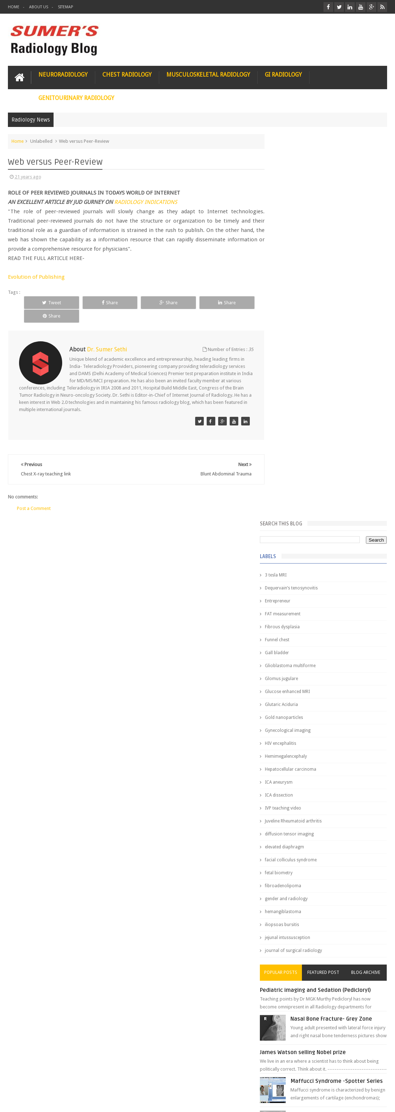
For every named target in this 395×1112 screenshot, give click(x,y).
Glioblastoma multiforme (304, 279)
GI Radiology (283, 74)
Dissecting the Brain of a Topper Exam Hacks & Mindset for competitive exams (321, 1036)
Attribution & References (115, 1079)
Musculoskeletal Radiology (208, 74)
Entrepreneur (291, 215)
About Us (38, 7)
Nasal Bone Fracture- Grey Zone (345, 633)
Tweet (45, 302)
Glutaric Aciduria (295, 318)
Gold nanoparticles (298, 331)
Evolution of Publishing (36, 276)
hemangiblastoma (297, 525)
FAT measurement (296, 228)
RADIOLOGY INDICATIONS (145, 202)
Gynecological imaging (301, 344)
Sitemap (65, 7)
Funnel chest (291, 253)
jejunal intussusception (301, 551)
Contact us (368, 1079)
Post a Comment (34, 494)
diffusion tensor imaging (303, 448)
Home (13, 7)
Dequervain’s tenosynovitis (305, 202)
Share (93, 302)
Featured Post (330, 586)
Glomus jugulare (295, 292)
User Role (25, 1079)
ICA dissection (293, 409)
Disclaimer (62, 1079)
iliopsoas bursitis (296, 538)
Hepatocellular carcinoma (304, 383)
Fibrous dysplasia (296, 240)
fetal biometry (292, 486)
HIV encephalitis (294, 357)
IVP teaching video (297, 422)
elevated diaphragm (298, 461)
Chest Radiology (127, 74)
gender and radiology (300, 512)
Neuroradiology (63, 74)
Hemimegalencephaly (300, 370)
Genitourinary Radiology (76, 97)
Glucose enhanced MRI (301, 305)
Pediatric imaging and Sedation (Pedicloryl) (329, 604)
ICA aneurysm (292, 396)
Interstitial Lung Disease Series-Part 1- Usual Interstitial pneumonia (344, 740)
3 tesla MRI (289, 189)
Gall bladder (291, 266)
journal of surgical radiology (307, 564)
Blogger (377, 1100)
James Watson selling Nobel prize (316, 666)
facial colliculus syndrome (304, 474)
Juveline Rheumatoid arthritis (307, 435)
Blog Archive (367, 586)
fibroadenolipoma (297, 499)
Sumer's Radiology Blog (79, 1100)
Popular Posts (292, 586)
